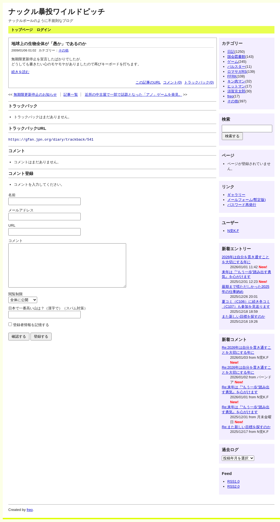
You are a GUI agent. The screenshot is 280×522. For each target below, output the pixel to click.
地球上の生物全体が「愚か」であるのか (48, 43)
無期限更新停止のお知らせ (35, 94)
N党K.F (233, 231)
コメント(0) (172, 82)
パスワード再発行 (241, 205)
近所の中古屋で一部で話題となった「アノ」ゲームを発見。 (133, 94)
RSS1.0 (233, 481)
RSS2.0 (233, 486)
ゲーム (232, 62)
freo (230, 96)
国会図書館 (236, 57)
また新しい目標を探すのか (243, 316)
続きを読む (20, 72)
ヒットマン (236, 86)
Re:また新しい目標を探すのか (246, 427)
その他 (63, 50)
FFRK (231, 76)
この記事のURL (148, 82)
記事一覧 (70, 94)
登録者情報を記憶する (31, 333)
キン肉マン (236, 81)
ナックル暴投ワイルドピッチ (56, 11)
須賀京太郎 (236, 91)
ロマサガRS (237, 71)
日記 (231, 52)
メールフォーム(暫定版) (246, 200)
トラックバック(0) (199, 82)
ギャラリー (236, 195)
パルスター (236, 66)
